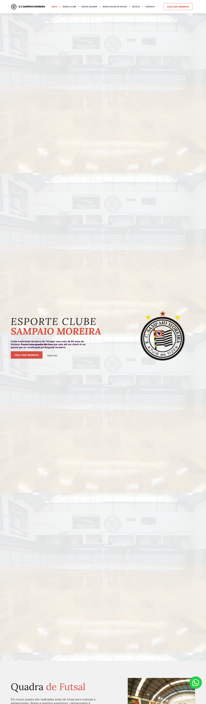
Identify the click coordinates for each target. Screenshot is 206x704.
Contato (150, 6)
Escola (136, 6)
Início (54, 6)
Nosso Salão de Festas (115, 6)
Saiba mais (52, 355)
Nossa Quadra (89, 6)
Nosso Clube (69, 6)
